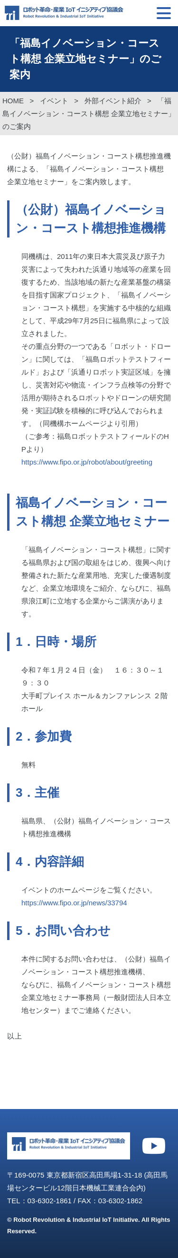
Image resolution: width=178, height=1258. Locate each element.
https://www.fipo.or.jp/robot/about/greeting (86, 462)
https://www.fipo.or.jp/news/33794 (74, 903)
